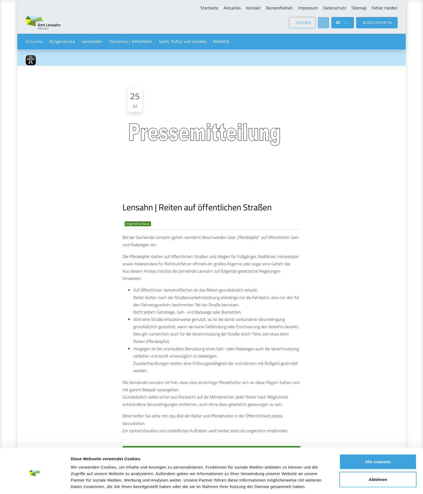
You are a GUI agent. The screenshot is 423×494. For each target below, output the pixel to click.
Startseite (209, 8)
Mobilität (221, 41)
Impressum (308, 8)
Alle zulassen (378, 441)
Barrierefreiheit (279, 8)
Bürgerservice (62, 41)
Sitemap (359, 8)
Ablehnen (378, 459)
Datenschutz (334, 8)
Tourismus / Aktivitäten (130, 41)
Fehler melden (385, 8)
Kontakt (253, 8)
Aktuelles (232, 8)
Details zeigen (287, 483)
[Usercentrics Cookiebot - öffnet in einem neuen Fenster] (35, 483)
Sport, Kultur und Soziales (183, 41)
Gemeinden (91, 41)
